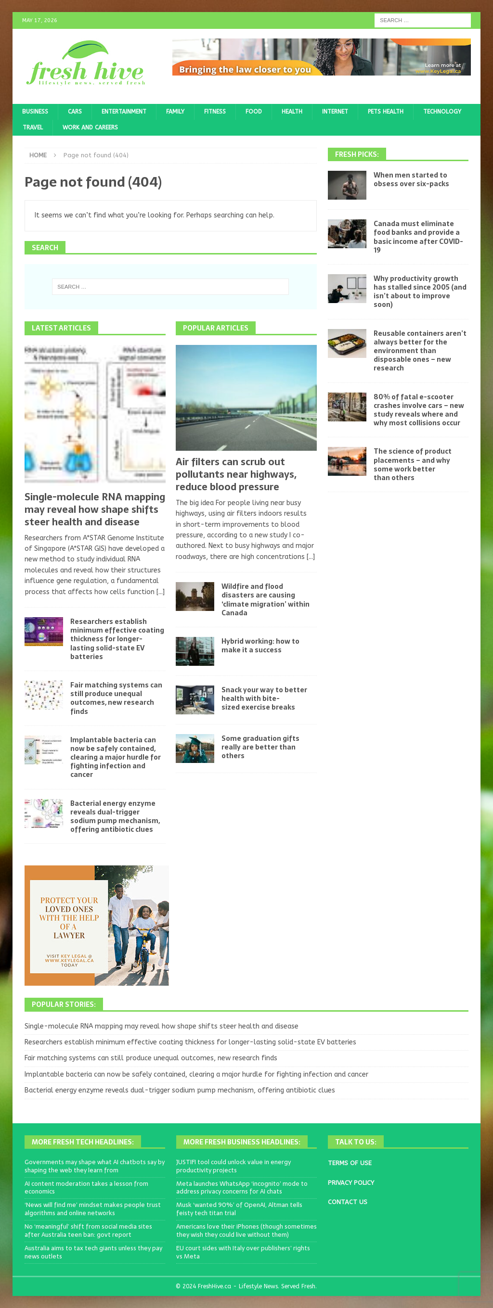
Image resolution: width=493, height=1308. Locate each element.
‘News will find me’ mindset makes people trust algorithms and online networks (93, 1209)
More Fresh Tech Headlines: (83, 1142)
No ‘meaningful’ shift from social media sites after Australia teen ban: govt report (88, 1230)
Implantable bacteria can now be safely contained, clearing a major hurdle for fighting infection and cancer (115, 757)
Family (175, 111)
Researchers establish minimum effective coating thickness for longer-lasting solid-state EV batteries (117, 639)
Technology (442, 111)
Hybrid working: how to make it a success (260, 645)
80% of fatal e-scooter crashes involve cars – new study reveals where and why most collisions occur (419, 410)
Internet (335, 111)
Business (35, 111)
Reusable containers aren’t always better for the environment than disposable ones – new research (420, 351)
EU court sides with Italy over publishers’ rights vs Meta (243, 1252)
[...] (160, 592)
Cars (75, 111)
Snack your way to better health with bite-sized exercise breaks (264, 698)
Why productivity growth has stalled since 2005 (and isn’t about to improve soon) (420, 291)
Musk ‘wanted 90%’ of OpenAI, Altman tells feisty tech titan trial (239, 1209)
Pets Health (385, 111)
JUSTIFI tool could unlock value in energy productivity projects (233, 1166)
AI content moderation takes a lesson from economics (86, 1188)
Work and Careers (90, 127)
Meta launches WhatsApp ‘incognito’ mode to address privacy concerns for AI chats (242, 1188)
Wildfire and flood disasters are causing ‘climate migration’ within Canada (265, 599)
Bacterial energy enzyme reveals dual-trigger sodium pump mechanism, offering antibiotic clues (115, 816)
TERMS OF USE (350, 1163)
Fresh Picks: (357, 154)
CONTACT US (347, 1202)
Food (254, 111)
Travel (33, 127)
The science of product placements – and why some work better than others (413, 464)
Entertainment (124, 111)
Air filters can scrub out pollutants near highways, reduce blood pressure (236, 474)
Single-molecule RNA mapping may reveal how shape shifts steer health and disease (95, 509)
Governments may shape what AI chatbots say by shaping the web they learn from (95, 1166)
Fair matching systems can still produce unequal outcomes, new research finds (116, 698)
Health (292, 111)
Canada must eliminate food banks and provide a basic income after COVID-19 (418, 236)
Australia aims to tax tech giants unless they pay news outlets (93, 1252)
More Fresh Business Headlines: (241, 1142)
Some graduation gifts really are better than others (260, 747)
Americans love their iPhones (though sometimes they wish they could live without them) (246, 1230)
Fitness (215, 111)
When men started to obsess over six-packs (411, 179)
